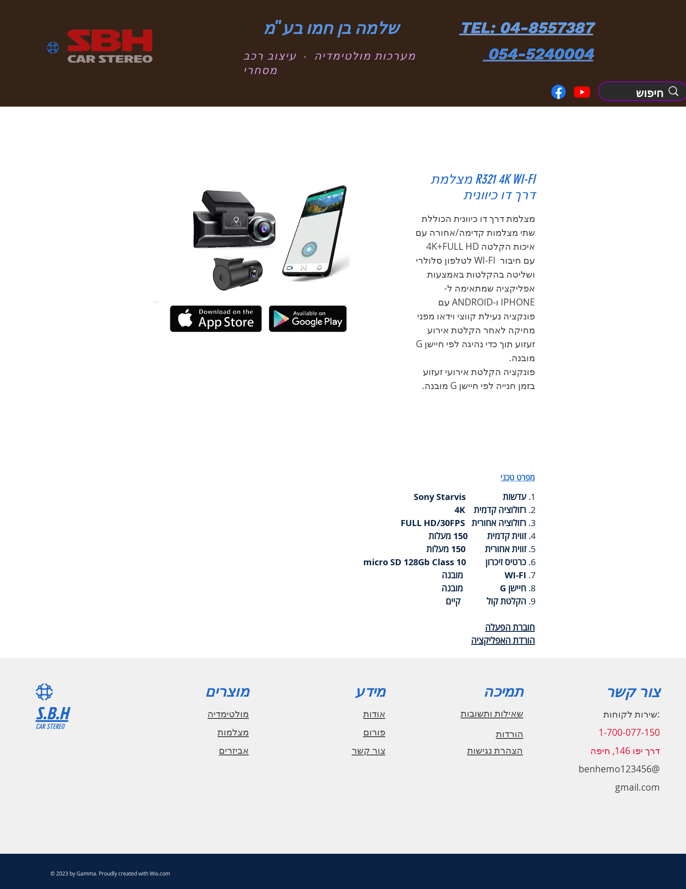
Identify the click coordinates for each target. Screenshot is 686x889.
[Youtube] (582, 91)
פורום (374, 732)
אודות (374, 714)
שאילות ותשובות (492, 713)
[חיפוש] (640, 93)
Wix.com (160, 873)
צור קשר (368, 750)
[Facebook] (558, 91)
